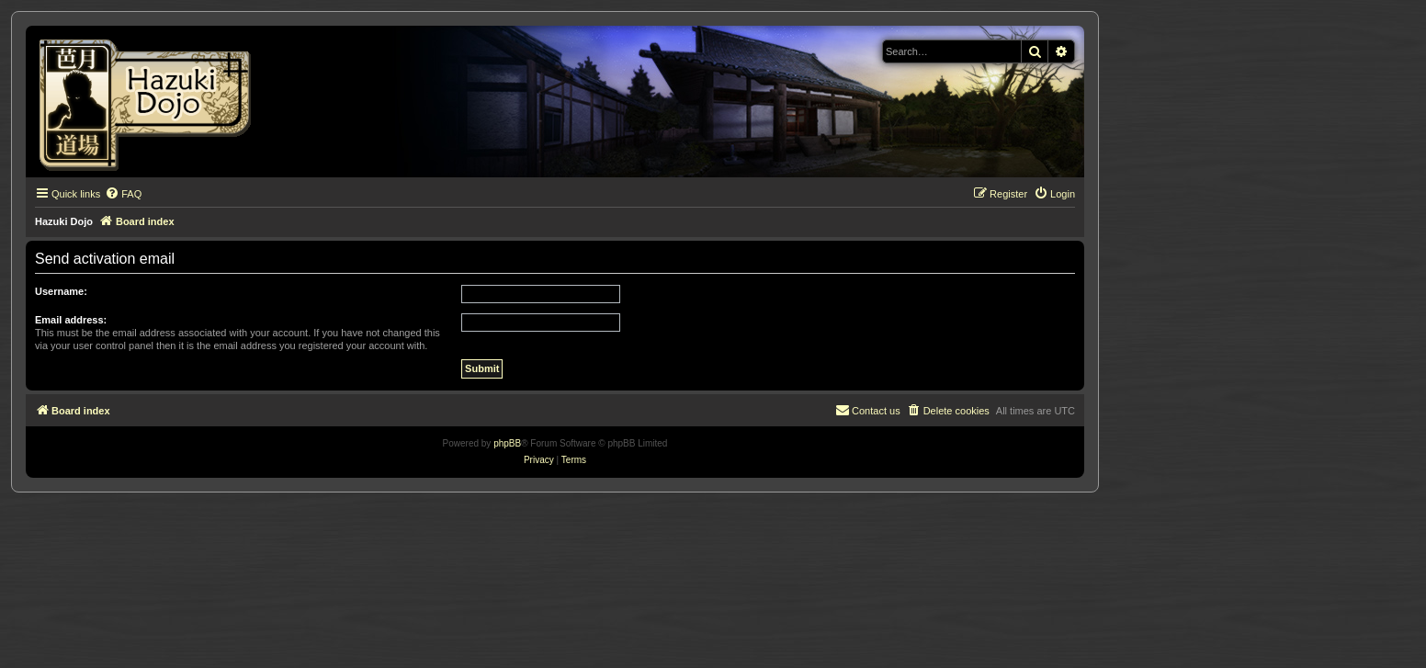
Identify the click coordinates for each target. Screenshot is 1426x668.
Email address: (71, 319)
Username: (61, 291)
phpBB (507, 443)
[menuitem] (123, 194)
